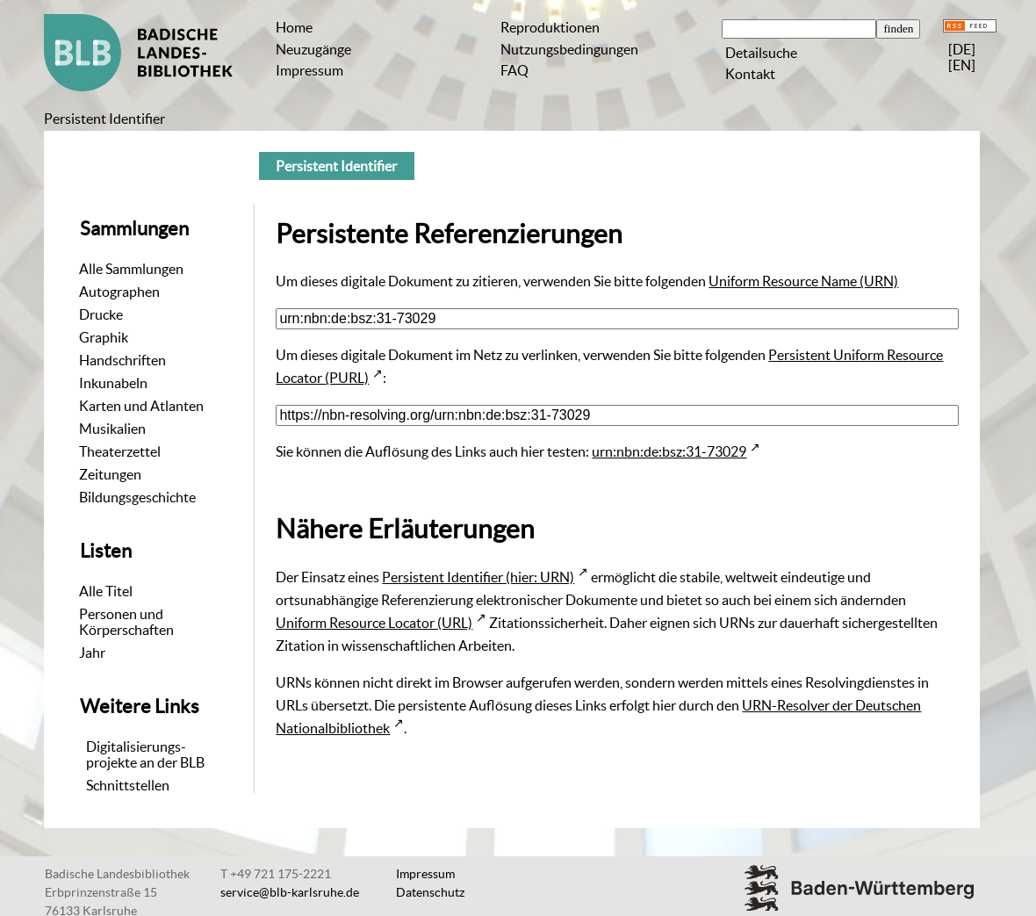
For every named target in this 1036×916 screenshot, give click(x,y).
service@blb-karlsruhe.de (289, 892)
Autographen (119, 291)
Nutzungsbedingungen (569, 49)
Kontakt (750, 74)
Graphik (103, 337)
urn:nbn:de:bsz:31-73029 (669, 451)
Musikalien (112, 428)
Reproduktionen (550, 27)
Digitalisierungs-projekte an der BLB (145, 754)
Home (294, 27)
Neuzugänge (313, 49)
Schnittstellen (127, 785)
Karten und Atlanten (141, 406)
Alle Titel (106, 591)
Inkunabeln (113, 383)
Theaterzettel (120, 451)
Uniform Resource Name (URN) (803, 281)
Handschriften (122, 360)
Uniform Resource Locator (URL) (374, 623)
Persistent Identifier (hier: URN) (478, 577)
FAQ (514, 70)
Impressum (309, 70)
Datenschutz (430, 892)
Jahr (92, 652)
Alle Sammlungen (131, 269)
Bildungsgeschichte (137, 497)
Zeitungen (110, 474)
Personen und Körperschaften (126, 622)
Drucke (101, 314)
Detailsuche (761, 53)
